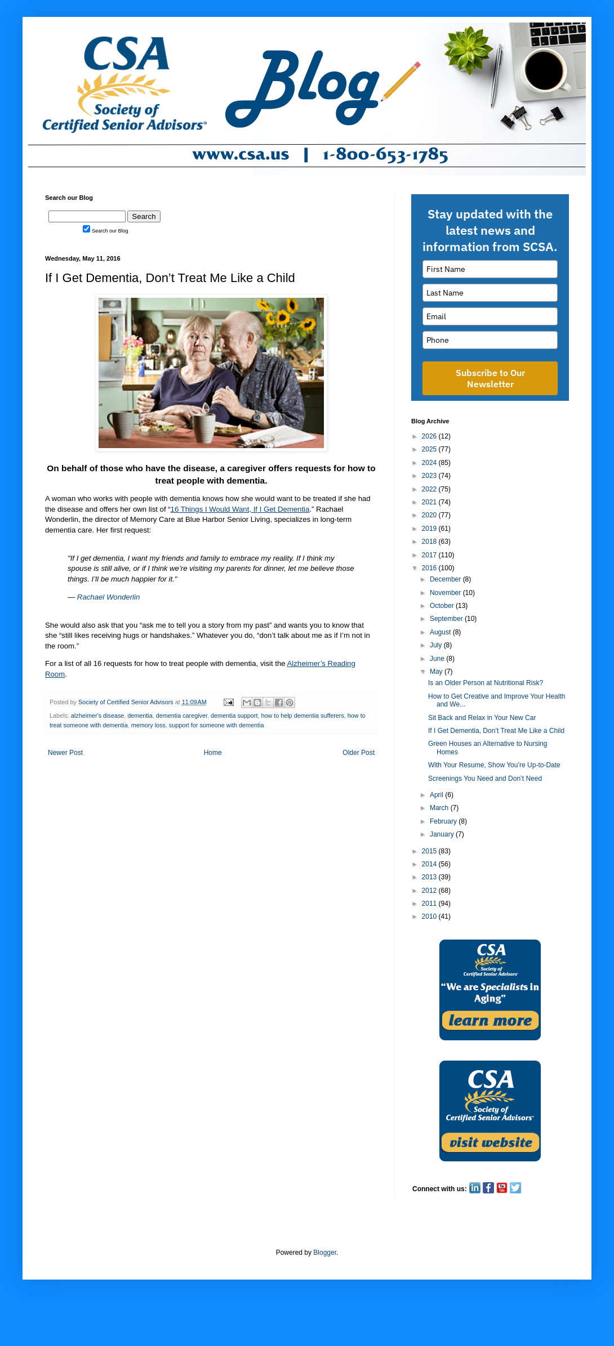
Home (213, 753)
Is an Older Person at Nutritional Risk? (485, 683)
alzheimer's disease (97, 715)
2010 (430, 916)
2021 (430, 502)
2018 (430, 541)
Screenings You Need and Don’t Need (485, 778)
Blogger (324, 1252)
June (438, 659)
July (437, 645)
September (447, 619)
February (444, 821)
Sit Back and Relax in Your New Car (482, 718)
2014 (430, 864)
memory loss (148, 725)
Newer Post (65, 753)
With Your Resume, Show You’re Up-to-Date (494, 765)
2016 (430, 568)
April (437, 795)
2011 (430, 903)
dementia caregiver (181, 715)
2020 (430, 515)
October (443, 606)
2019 (430, 529)
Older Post (358, 753)
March (440, 808)
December (446, 579)
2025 (430, 449)
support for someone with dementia (216, 725)
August (441, 632)
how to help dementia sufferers (302, 715)
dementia (139, 715)
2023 (430, 476)
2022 (430, 489)
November (446, 593)
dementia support (234, 715)
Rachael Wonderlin (108, 597)
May (437, 672)
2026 (430, 436)
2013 (430, 877)
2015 (430, 851)
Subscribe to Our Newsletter (490, 378)
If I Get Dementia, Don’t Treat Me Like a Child (496, 731)
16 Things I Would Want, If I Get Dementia (240, 509)
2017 (430, 555)
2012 (430, 891)
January (443, 834)
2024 (430, 463)
